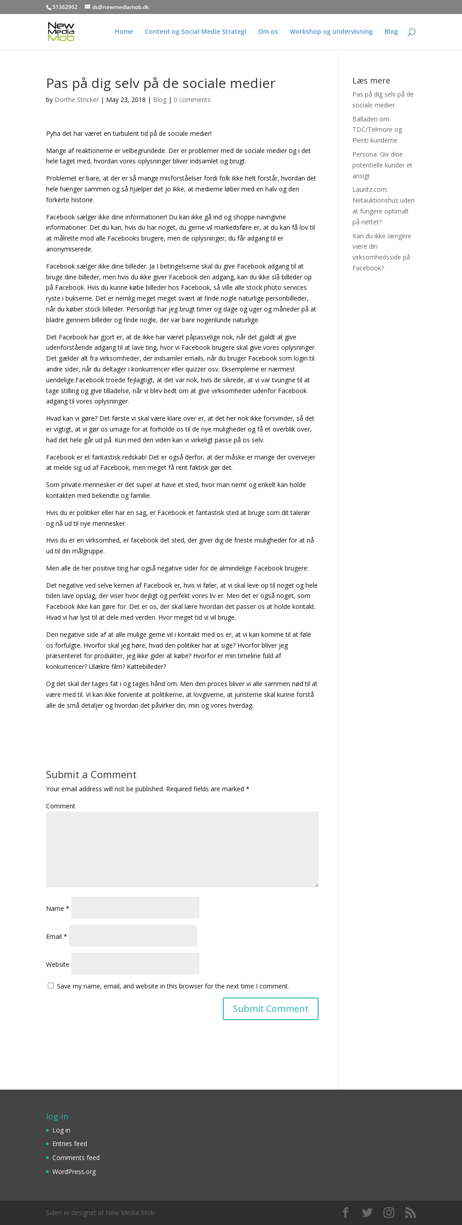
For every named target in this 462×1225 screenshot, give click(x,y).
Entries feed (69, 1143)
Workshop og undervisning (331, 32)
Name (57, 908)
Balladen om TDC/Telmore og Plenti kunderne (377, 130)
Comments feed (76, 1157)
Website (57, 964)
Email (56, 936)
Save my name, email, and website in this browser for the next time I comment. (173, 986)
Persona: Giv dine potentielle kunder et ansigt (382, 165)
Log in (61, 1130)
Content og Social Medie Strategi (195, 32)
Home (124, 32)
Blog (391, 32)
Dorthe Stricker (77, 99)
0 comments (192, 99)
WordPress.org (74, 1171)
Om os (268, 32)
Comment (60, 806)
